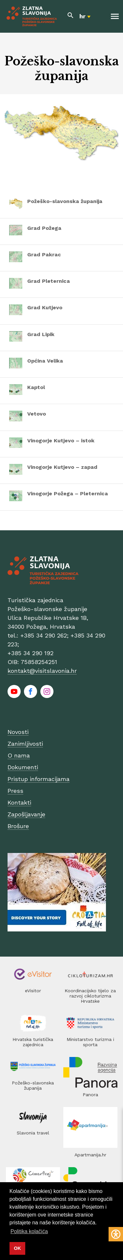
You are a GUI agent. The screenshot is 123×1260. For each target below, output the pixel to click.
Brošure (18, 826)
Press (15, 790)
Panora (90, 1094)
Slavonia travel (33, 1132)
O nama (19, 755)
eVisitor (33, 990)
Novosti (18, 731)
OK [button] (17, 1248)
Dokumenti (23, 767)
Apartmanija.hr (90, 1154)
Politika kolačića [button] (29, 1231)
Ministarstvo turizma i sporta (90, 1042)
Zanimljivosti (25, 743)
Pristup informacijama (39, 778)
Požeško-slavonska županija (33, 1085)
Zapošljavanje (26, 814)
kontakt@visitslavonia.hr (42, 670)
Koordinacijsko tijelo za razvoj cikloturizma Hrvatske (90, 996)
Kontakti (19, 802)
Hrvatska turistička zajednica (32, 1042)
